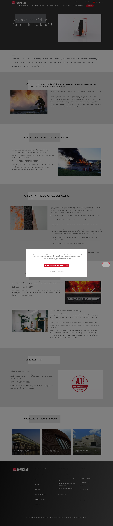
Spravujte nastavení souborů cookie (56, 271)
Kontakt (106, 264)
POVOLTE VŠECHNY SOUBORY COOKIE (56, 265)
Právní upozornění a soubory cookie (56, 259)
